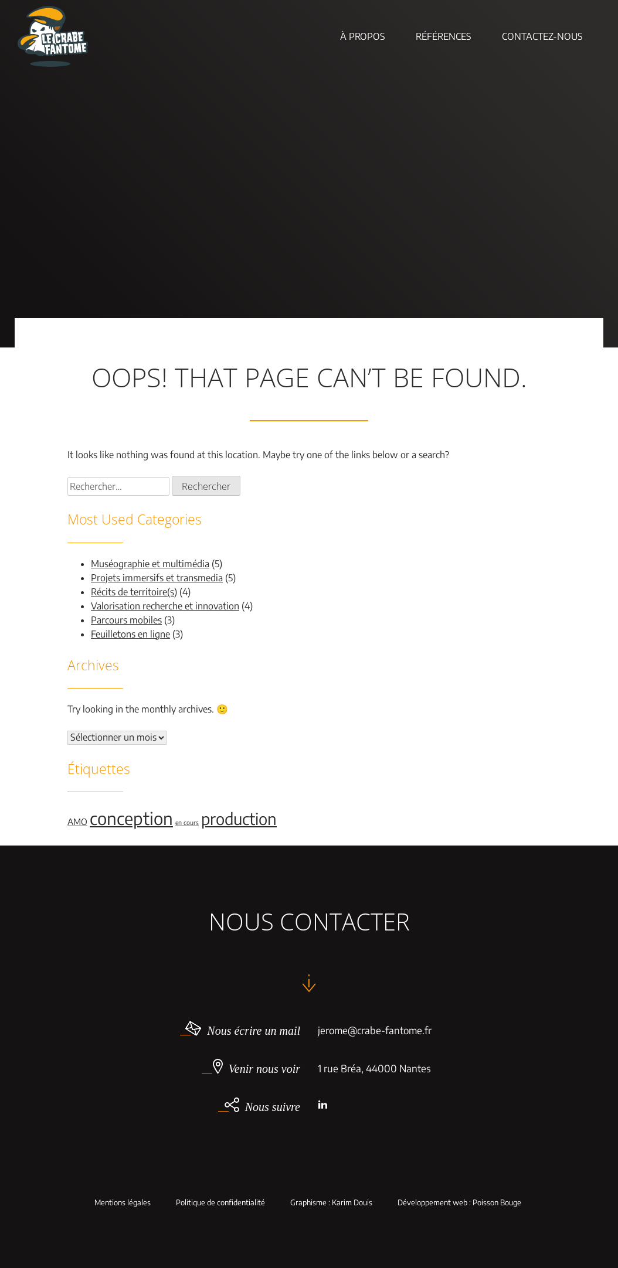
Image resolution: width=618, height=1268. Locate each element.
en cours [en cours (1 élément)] (187, 822)
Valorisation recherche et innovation (165, 606)
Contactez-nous (542, 36)
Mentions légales (122, 1202)
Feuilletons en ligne (130, 634)
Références (443, 36)
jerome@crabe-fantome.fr (375, 1030)
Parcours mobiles (126, 620)
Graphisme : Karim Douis (331, 1202)
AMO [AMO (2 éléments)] (77, 821)
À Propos (362, 36)
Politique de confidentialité (220, 1202)
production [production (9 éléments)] (239, 819)
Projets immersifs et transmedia (157, 578)
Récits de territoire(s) (134, 592)
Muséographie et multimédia (150, 564)
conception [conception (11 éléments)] (131, 818)
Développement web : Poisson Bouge (459, 1202)
